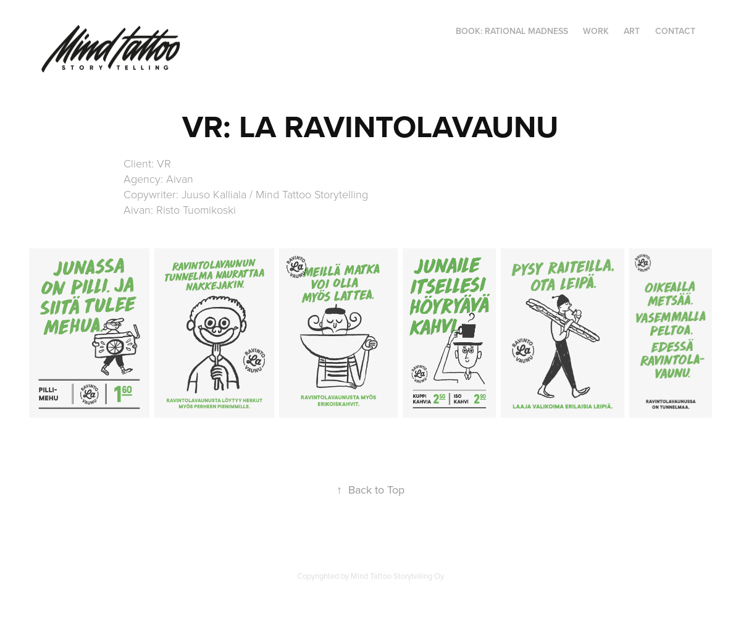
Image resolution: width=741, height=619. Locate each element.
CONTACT (675, 31)
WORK (596, 31)
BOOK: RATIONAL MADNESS (512, 31)
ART (632, 31)
